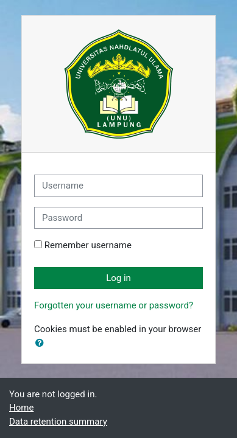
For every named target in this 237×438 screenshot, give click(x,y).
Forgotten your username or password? (113, 305)
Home (21, 407)
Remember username (88, 245)
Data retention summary (58, 421)
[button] (42, 343)
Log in (118, 278)
